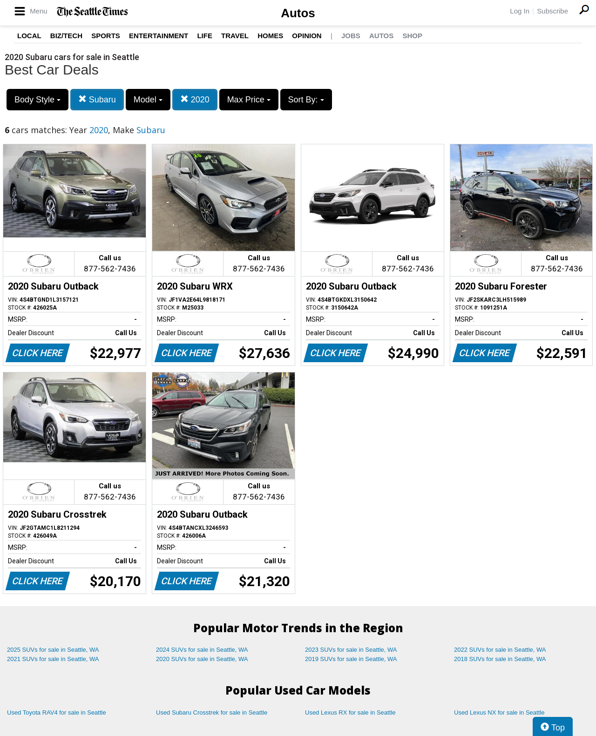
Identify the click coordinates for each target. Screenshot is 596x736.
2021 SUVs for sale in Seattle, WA (53, 658)
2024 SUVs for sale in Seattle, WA (202, 649)
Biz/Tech (66, 36)
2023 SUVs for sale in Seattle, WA (351, 649)
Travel (235, 36)
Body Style (37, 99)
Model (148, 99)
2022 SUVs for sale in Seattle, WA (500, 649)
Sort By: (306, 99)
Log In (519, 11)
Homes (270, 36)
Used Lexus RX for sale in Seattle (350, 712)
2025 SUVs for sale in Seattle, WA (53, 649)
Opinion (306, 36)
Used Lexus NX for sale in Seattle (499, 712)
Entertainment (158, 36)
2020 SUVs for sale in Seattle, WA (202, 658)
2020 (195, 99)
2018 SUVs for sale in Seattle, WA (500, 658)
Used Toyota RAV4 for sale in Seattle (56, 712)
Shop (412, 36)
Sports (105, 36)
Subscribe (552, 11)
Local (29, 36)
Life (204, 36)
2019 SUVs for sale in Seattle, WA (351, 658)
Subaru (97, 99)
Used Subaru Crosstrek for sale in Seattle (211, 712)
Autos (298, 13)
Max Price (249, 99)
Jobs (350, 36)
